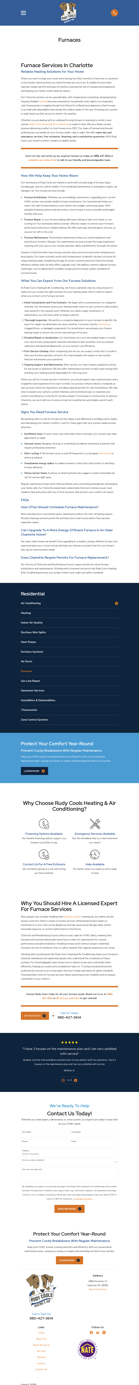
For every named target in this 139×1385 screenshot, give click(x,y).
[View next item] (75, 1080)
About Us (41, 1339)
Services (41, 1351)
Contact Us (41, 1369)
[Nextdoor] (104, 1332)
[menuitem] (67, 603)
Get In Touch (35, 1015)
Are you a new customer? (33, 1160)
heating (43, 101)
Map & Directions (98, 1289)
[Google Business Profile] (97, 1332)
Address (25, 1151)
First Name (26, 1132)
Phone (25, 1141)
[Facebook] (91, 1332)
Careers (41, 1363)
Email (74, 1141)
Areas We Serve (41, 1345)
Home (41, 1332)
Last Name (76, 1132)
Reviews (41, 1357)
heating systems (72, 916)
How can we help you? (32, 1169)
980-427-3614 (69, 1017)
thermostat (104, 324)
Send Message (69, 1208)
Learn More (34, 771)
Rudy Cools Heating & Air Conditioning (49, 124)
